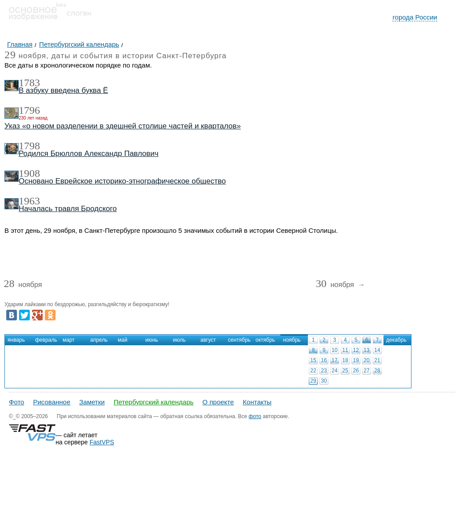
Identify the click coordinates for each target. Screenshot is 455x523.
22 (313, 370)
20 (366, 360)
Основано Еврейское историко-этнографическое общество (122, 181)
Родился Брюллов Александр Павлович (89, 153)
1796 (29, 110)
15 (313, 360)
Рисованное (51, 402)
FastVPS (102, 442)
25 (345, 370)
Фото (16, 402)
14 (377, 350)
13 (366, 350)
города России (414, 17)
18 (345, 360)
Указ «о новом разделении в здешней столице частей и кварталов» (122, 126)
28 (377, 370)
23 (324, 370)
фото (255, 416)
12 (356, 350)
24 (334, 370)
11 (345, 350)
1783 (29, 82)
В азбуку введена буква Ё (63, 90)
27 (366, 370)
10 (334, 350)
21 (377, 360)
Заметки (91, 402)
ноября (23, 285)
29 (313, 381)
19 (356, 360)
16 (324, 360)
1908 (29, 173)
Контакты (257, 402)
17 (334, 360)
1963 (29, 201)
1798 (29, 146)
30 (324, 381)
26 (356, 370)
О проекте (218, 402)
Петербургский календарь (154, 402)
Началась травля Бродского (68, 208)
